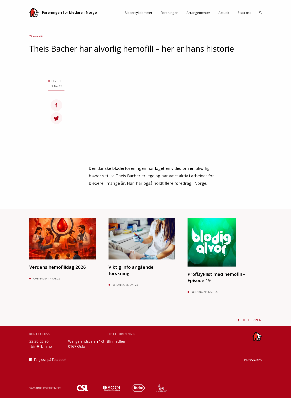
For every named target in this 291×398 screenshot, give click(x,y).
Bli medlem (116, 341)
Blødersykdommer (138, 13)
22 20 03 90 (38, 341)
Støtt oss (244, 13)
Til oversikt (36, 36)
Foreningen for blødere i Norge (63, 12)
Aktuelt (223, 13)
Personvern (253, 360)
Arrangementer (198, 13)
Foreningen (169, 13)
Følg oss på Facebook (47, 359)
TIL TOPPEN (249, 319)
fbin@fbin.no (40, 346)
